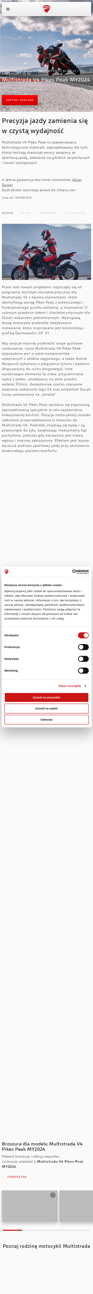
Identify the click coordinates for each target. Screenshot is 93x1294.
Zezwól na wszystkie (46, 697)
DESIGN (7, 213)
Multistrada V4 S (20, 1280)
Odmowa (46, 719)
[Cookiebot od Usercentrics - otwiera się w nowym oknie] (72, 571)
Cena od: (8, 198)
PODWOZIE (48, 213)
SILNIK (26, 213)
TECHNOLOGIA (75, 213)
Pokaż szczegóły (69, 685)
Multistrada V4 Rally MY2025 (65, 1280)
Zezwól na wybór (46, 708)
